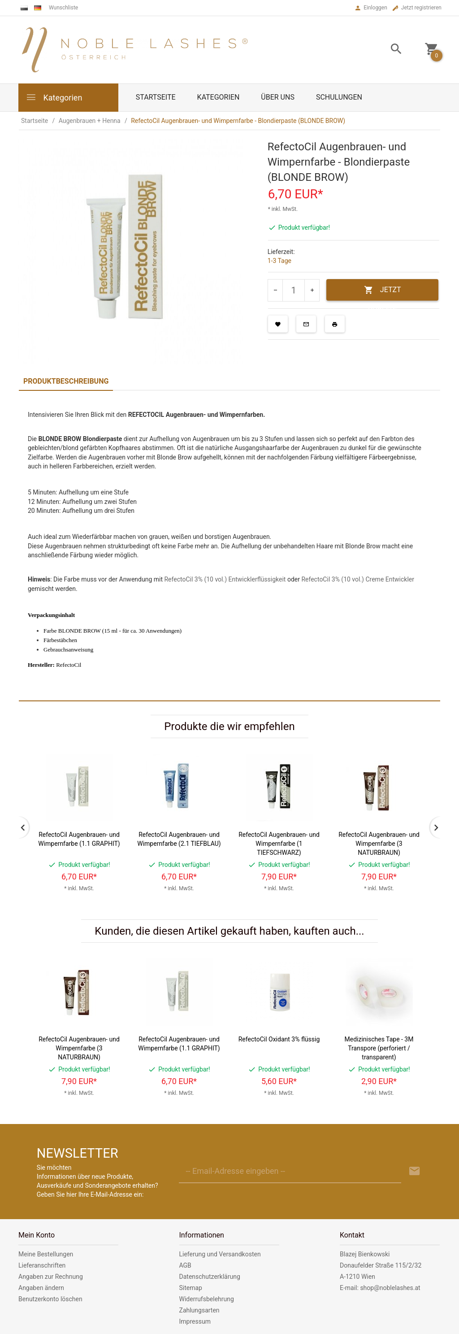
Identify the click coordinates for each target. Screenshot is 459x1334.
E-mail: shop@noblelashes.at (380, 1287)
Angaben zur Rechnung (50, 1276)
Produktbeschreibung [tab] (65, 381)
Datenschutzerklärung (209, 1276)
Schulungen (339, 97)
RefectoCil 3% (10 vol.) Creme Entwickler (357, 579)
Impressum (195, 1321)
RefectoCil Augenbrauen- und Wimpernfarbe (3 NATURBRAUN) (379, 843)
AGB (185, 1265)
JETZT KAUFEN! (382, 293)
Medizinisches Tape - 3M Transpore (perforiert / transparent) (379, 1048)
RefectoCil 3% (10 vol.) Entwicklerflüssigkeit (225, 579)
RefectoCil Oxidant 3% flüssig (279, 1039)
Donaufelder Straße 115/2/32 (380, 1265)
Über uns (277, 97)
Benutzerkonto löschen (50, 1299)
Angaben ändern (41, 1287)
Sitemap (190, 1287)
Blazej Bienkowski (365, 1254)
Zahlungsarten (199, 1310)
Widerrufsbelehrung (206, 1299)
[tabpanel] (229, 545)
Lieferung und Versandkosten (220, 1254)
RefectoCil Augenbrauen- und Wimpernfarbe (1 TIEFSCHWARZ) (279, 843)
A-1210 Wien (357, 1276)
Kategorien (54, 97)
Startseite (156, 97)
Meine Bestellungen (45, 1254)
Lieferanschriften (41, 1265)
